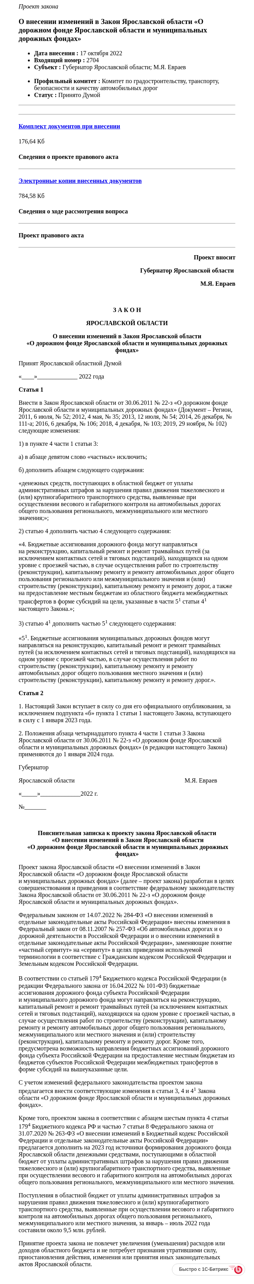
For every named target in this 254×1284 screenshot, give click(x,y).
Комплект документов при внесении (69, 126)
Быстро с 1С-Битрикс (203, 1269)
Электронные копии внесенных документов (80, 180)
